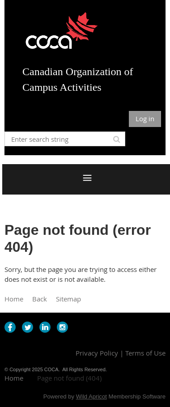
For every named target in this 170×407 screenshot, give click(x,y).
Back (39, 298)
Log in (145, 118)
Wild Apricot (91, 396)
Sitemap (68, 298)
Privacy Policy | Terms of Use (121, 352)
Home (13, 298)
